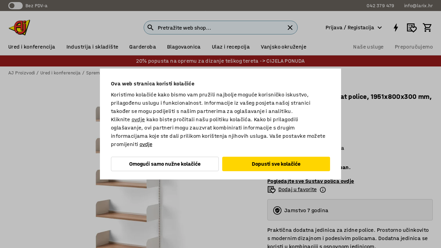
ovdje (138, 119)
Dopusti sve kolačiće (276, 164)
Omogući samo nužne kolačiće (165, 164)
